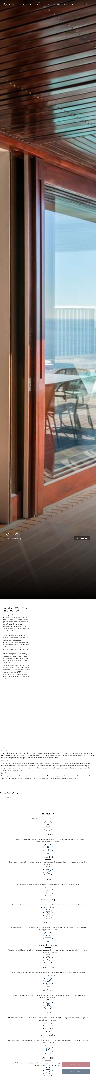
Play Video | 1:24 (81, 538)
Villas (47, 5)
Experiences (57, 5)
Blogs (67, 5)
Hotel (40, 5)
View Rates (9, 797)
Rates (74, 5)
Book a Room (75, 1065)
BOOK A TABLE (75, 1071)
